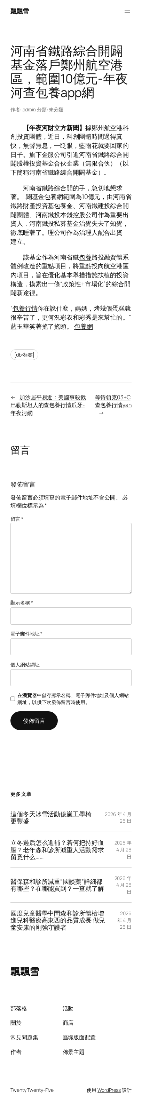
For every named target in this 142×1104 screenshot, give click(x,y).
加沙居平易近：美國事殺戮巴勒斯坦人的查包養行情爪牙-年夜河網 (48, 405)
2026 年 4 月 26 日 (123, 849)
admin (29, 109)
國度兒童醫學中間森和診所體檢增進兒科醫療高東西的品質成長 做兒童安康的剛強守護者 (57, 920)
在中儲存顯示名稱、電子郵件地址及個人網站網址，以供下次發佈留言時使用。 (73, 698)
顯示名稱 (21, 602)
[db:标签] (24, 354)
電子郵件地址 (26, 633)
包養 (60, 205)
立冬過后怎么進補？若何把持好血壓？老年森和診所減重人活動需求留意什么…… (57, 850)
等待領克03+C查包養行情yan (113, 401)
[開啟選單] (127, 11)
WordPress (109, 1090)
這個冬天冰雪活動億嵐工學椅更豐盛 (51, 817)
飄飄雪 (19, 11)
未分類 (56, 109)
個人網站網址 (24, 664)
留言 (16, 518)
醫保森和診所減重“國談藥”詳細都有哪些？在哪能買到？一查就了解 (57, 885)
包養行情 (25, 308)
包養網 (53, 196)
